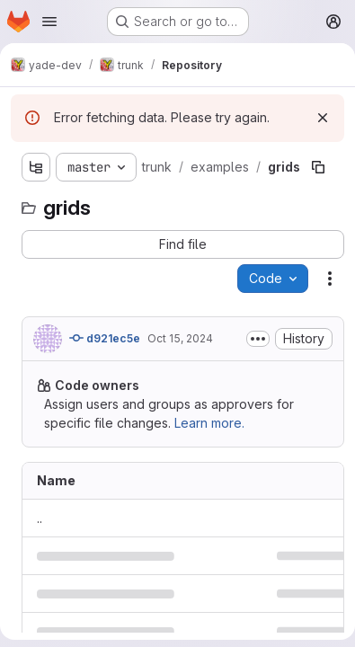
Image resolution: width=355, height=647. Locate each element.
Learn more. (209, 422)
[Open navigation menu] (49, 21)
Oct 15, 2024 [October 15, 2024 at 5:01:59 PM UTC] (180, 338)
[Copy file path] (318, 167)
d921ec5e (104, 338)
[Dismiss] (322, 118)
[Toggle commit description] (258, 339)
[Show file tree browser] (36, 167)
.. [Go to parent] (39, 518)
